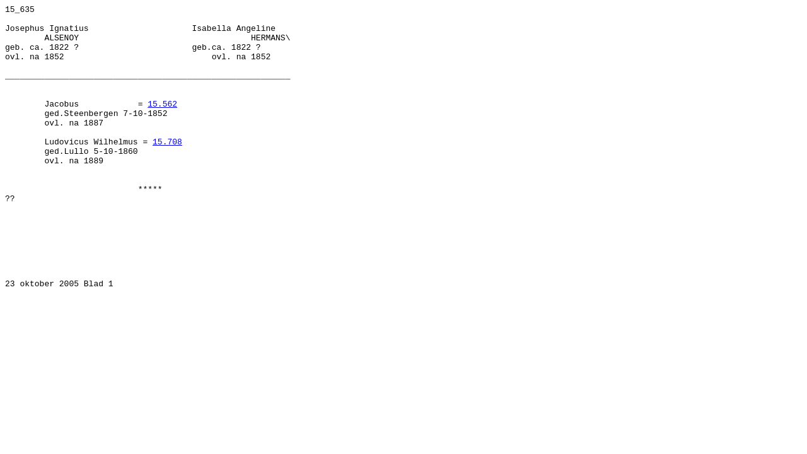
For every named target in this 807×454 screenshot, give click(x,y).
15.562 (162, 124)
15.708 (167, 169)
